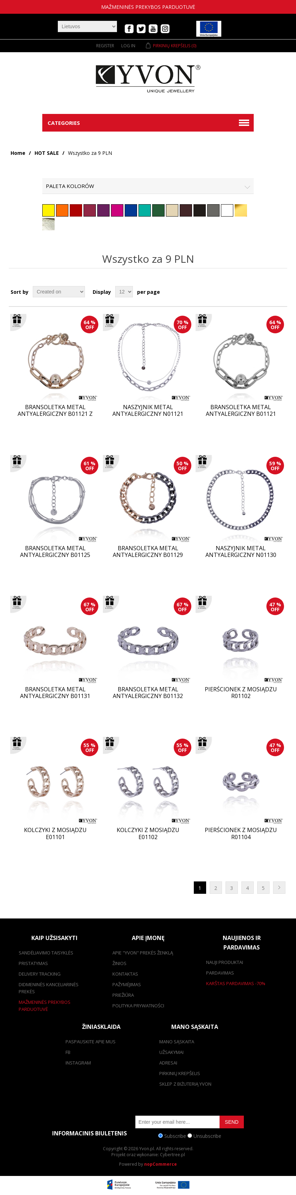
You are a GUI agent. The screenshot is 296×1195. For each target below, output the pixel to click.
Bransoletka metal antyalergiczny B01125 (55, 551)
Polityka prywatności (138, 1005)
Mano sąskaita (176, 1041)
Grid (268, 291)
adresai (168, 1063)
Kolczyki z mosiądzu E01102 (148, 833)
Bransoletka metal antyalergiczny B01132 (148, 692)
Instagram (78, 1063)
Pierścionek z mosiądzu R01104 (241, 833)
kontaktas (125, 974)
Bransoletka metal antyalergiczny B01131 (55, 692)
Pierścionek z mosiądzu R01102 (241, 692)
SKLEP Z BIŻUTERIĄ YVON (185, 1084)
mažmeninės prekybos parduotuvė (148, 7)
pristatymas (33, 963)
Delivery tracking (40, 974)
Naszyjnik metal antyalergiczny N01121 (147, 410)
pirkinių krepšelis (179, 1073)
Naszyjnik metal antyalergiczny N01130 (240, 551)
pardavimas (220, 973)
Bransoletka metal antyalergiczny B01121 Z (55, 410)
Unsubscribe (207, 1135)
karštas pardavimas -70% (235, 983)
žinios (119, 963)
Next (279, 887)
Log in (128, 46)
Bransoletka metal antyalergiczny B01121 (241, 410)
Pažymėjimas (126, 984)
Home (18, 153)
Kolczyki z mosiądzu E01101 (55, 833)
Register (105, 46)
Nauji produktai (224, 962)
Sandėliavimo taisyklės (46, 953)
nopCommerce (160, 1164)
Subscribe (175, 1135)
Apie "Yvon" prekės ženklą (142, 953)
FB (68, 1052)
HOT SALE (47, 153)
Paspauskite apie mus (91, 1041)
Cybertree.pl (172, 1155)
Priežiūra (123, 995)
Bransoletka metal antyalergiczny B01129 (148, 551)
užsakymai (171, 1052)
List (281, 291)
